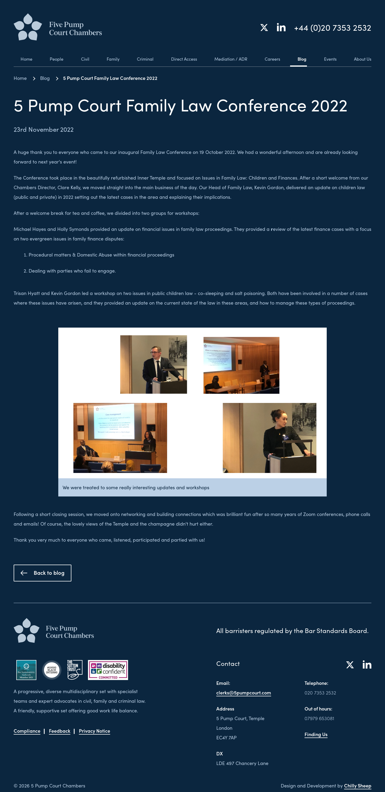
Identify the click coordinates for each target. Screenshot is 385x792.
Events (328, 58)
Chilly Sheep (357, 785)
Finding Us (316, 734)
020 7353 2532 (320, 692)
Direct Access (178, 58)
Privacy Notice (94, 730)
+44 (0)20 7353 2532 (332, 28)
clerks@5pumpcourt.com (243, 692)
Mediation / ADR (227, 58)
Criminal (139, 58)
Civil (78, 58)
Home (20, 58)
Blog (300, 58)
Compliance (27, 730)
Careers (270, 58)
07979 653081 (319, 718)
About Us (361, 58)
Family (106, 58)
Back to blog (42, 572)
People (50, 58)
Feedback (59, 730)
